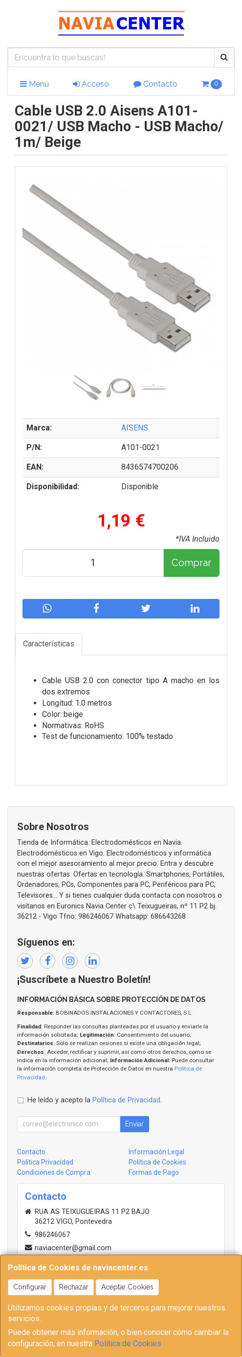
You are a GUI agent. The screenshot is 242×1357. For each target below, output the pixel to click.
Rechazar (73, 1287)
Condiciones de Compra (53, 1172)
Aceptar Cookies (127, 1287)
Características (48, 643)
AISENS (134, 427)
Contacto (155, 84)
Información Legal (156, 1152)
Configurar (29, 1287)
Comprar (191, 563)
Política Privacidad (45, 1162)
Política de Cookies (127, 1343)
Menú (34, 84)
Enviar (134, 1124)
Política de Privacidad (126, 1100)
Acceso (91, 84)
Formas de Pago (154, 1172)
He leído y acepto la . (94, 1100)
